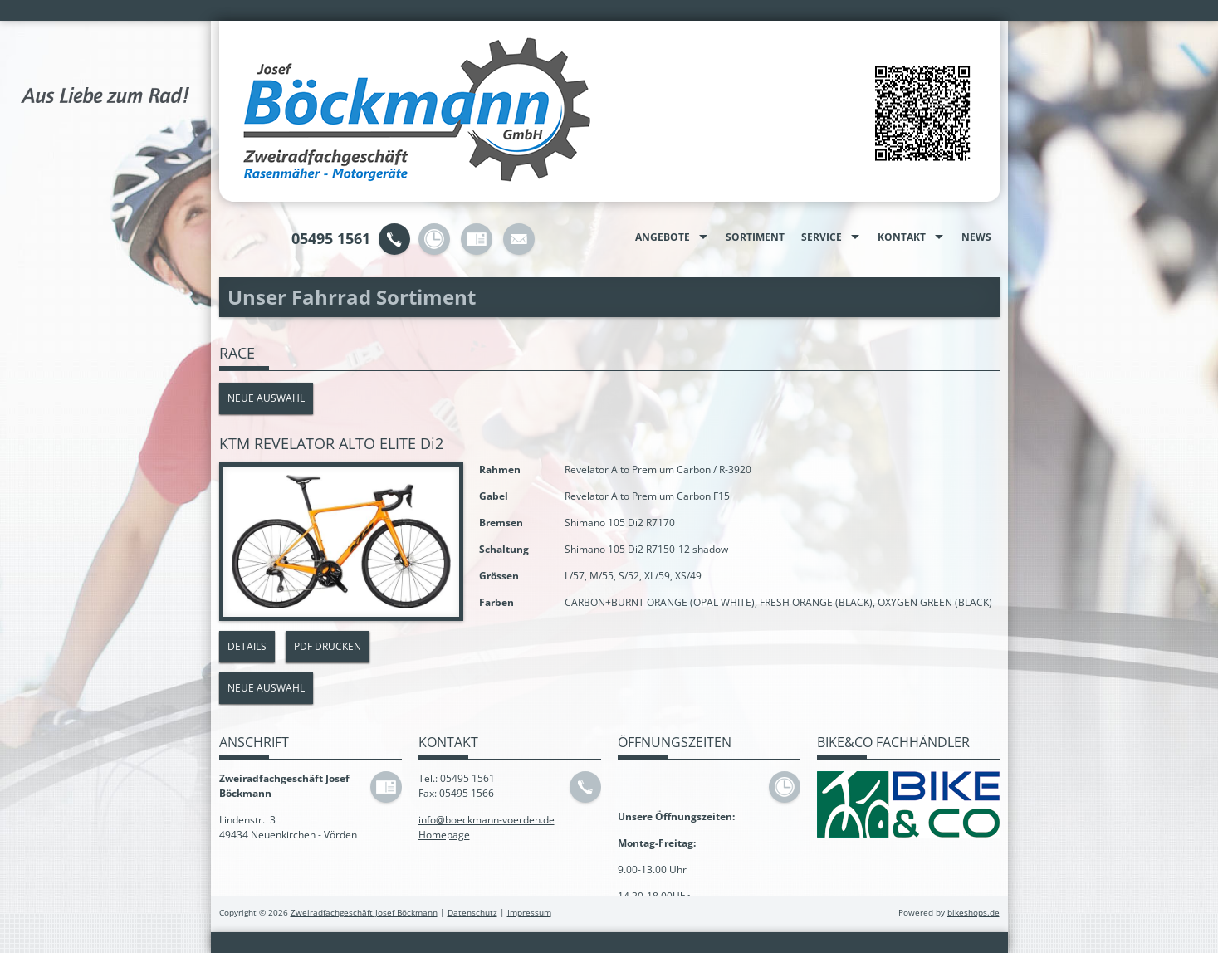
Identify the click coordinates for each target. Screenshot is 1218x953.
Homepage (444, 835)
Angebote (662, 237)
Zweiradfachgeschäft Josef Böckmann (364, 912)
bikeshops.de (973, 912)
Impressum (529, 912)
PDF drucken (327, 646)
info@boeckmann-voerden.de (486, 820)
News (976, 237)
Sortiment (755, 237)
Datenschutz (472, 912)
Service (821, 237)
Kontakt (902, 237)
